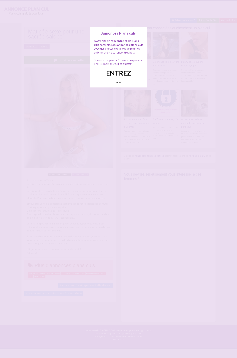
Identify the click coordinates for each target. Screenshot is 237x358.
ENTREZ (118, 73)
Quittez (118, 82)
